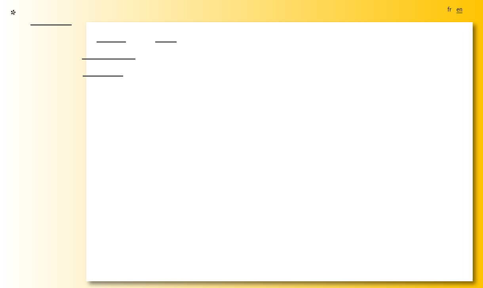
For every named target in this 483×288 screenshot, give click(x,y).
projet (110, 35)
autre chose (107, 52)
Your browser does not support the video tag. (279, 151)
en (459, 9)
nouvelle (50, 18)
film (164, 35)
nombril (102, 69)
